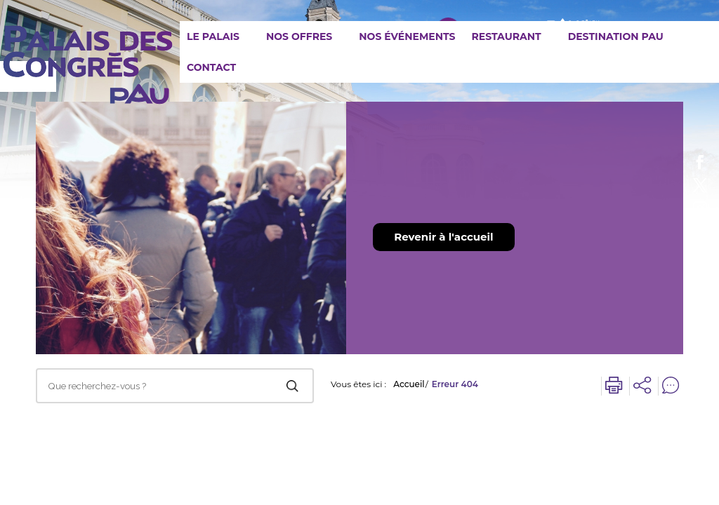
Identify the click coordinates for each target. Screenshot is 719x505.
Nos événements (407, 36)
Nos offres (299, 36)
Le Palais (213, 36)
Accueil (409, 384)
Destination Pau (616, 36)
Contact (211, 67)
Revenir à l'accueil (443, 236)
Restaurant (506, 36)
